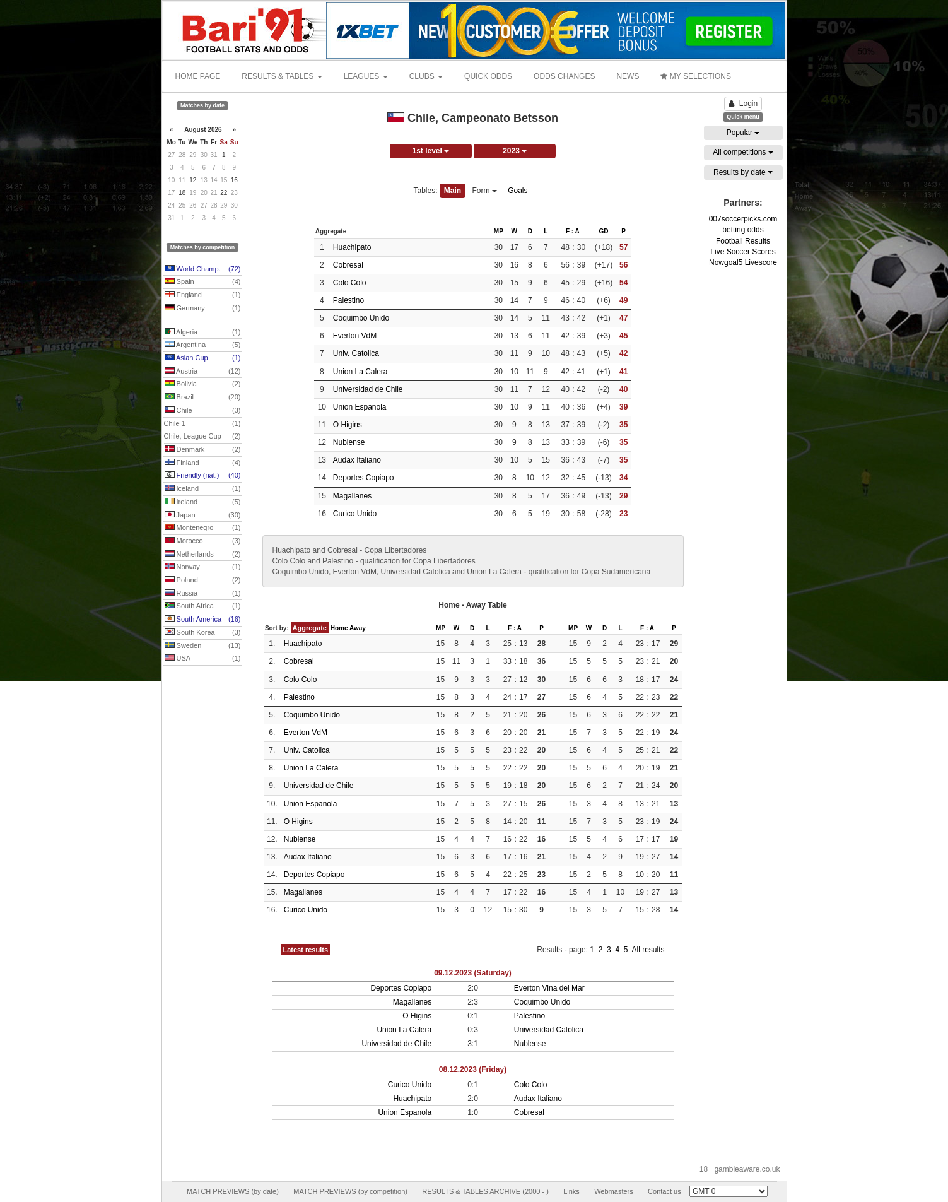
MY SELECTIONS (695, 76)
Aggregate (310, 628)
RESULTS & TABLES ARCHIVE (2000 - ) (485, 1191)
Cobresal (348, 265)
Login (743, 103)
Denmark (203, 450)
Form (484, 190)
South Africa (203, 606)
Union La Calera (360, 371)
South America (203, 620)
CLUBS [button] (426, 76)
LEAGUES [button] (366, 76)
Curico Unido (355, 513)
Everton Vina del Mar (549, 988)
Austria (203, 372)
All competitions (743, 152)
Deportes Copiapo (363, 477)
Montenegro (203, 528)
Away (357, 628)
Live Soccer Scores (742, 251)
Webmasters (613, 1191)
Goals (517, 190)
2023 (515, 150)
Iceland (203, 489)
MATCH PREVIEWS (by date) (233, 1191)
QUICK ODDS (488, 76)
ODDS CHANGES (564, 76)
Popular (743, 132)
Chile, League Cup (202, 437)
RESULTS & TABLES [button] (282, 76)
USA (203, 659)
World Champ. (203, 269)
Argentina (203, 345)
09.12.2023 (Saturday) (473, 973)
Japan (203, 515)
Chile (203, 411)
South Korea (203, 633)
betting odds (742, 229)
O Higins (347, 424)
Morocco (203, 541)
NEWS (627, 76)
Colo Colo (349, 282)
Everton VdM (355, 335)
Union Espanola (360, 407)
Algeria (203, 332)
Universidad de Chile (368, 389)
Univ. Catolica (356, 353)
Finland (203, 463)
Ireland (203, 502)
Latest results (306, 949)
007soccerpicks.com (743, 219)
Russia (203, 594)
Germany (203, 308)
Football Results (743, 241)
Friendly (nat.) (203, 476)
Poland (203, 580)
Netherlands (203, 555)
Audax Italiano (357, 460)
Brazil (203, 397)
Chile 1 (202, 424)
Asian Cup (203, 358)
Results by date (743, 172)
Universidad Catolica (548, 1029)
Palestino (348, 300)
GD (603, 231)
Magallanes (352, 496)
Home (339, 628)
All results (647, 949)
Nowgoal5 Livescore (743, 262)
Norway (203, 567)
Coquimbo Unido (361, 318)
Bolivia (203, 384)
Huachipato (352, 247)
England (203, 295)
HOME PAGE (198, 76)
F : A (573, 231)
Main (452, 190)
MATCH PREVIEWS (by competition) (350, 1191)
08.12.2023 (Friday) (472, 1069)
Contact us (664, 1191)
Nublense (349, 442)
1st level (430, 150)
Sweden (203, 646)
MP (498, 231)
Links (571, 1191)
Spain (203, 282)
